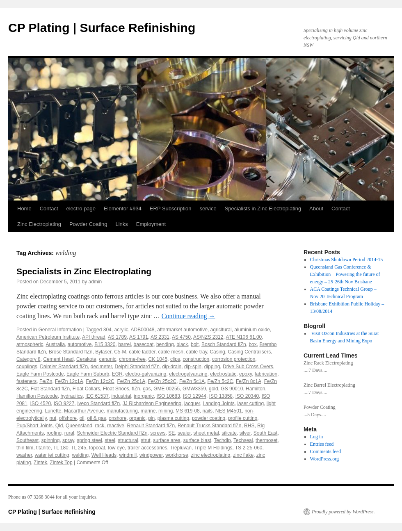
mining (165, 411)
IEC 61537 (97, 396)
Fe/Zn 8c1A (248, 381)
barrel (124, 344)
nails (207, 411)
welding (80, 455)
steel (110, 440)
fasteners (26, 381)
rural (69, 433)
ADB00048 (143, 330)
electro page (81, 208)
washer (24, 455)
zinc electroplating (210, 455)
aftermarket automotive (182, 330)
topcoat (97, 448)
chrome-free (132, 359)
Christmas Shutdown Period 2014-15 (346, 259)
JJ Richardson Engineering (152, 403)
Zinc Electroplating (39, 224)
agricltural (221, 330)
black (182, 344)
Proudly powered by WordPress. (343, 512)
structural (128, 440)
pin (151, 418)
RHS (249, 425)
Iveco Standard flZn (98, 403)
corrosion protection (233, 359)
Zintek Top (61, 462)
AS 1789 (117, 337)
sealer (184, 433)
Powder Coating (88, 224)
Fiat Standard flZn (50, 389)
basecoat (144, 344)
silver (245, 433)
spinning (50, 440)
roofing (54, 433)
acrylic (121, 330)
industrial (121, 396)
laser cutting (250, 403)
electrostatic (223, 374)
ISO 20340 (247, 396)
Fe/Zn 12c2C (100, 381)
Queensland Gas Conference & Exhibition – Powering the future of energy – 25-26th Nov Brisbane (345, 274)
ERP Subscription (171, 208)
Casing (217, 352)
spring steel (89, 440)
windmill (128, 455)
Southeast (27, 440)
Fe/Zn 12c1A (69, 381)
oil (82, 418)
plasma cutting (173, 418)
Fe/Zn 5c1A (192, 381)
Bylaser (103, 352)
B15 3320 (104, 344)
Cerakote (86, 359)
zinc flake (243, 455)
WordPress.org (324, 459)
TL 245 (78, 448)
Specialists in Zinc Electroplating (263, 208)
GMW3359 (194, 389)
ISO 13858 (221, 396)
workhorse (176, 455)
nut (52, 418)
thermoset (266, 440)
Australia (55, 344)
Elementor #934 (123, 208)
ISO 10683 (168, 396)
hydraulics (71, 396)
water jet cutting (52, 455)
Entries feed (322, 444)
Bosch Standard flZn (223, 344)
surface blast (197, 440)
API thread (93, 337)
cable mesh (170, 352)
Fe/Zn (45, 381)
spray (68, 440)
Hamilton (255, 389)
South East (266, 433)
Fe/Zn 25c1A (131, 381)
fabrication (266, 374)
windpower (151, 455)
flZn (136, 389)
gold (213, 389)
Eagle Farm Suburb (87, 374)
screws (157, 433)
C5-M (120, 352)
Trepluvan (181, 448)
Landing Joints (218, 403)
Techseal (243, 440)
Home (24, 208)
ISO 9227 (64, 403)
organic (137, 418)
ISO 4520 (40, 403)
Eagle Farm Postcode (40, 374)
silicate (229, 433)
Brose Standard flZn (71, 352)
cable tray (196, 352)
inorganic (144, 396)
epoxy (245, 374)
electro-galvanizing (145, 374)
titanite (43, 448)
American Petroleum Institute (48, 337)
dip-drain (172, 366)
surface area (166, 440)
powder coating (208, 418)
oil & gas (96, 418)
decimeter (101, 366)
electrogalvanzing (188, 374)
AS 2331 (160, 337)
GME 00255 (166, 389)
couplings (26, 366)
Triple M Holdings (213, 448)
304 (107, 330)
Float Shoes (116, 389)
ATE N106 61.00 (244, 337)
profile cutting (242, 418)
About (316, 208)
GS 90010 (232, 389)
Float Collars (86, 389)
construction (196, 359)
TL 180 (61, 448)
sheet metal (206, 433)
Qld (59, 425)
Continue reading (188, 315)
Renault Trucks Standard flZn (209, 425)
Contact (49, 208)
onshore (117, 418)
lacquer (192, 403)
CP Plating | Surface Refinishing (101, 27)
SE (171, 433)
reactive (115, 425)
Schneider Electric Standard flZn (112, 433)
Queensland (79, 425)
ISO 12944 (194, 396)
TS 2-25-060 (249, 448)
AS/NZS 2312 (208, 337)
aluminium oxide (252, 330)
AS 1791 (138, 337)
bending (165, 344)
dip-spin (192, 366)
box (252, 344)
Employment (151, 224)
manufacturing (122, 411)
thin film (24, 448)
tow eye (116, 448)
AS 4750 (181, 337)
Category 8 (28, 359)
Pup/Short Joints (34, 425)
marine (148, 411)
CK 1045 (158, 359)
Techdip (222, 440)
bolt (195, 344)
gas (147, 389)
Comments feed (325, 451)
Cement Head (58, 359)
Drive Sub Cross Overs (248, 366)
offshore (68, 418)
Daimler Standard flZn (64, 366)
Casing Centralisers (249, 352)
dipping (212, 366)
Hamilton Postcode (37, 396)
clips (175, 359)
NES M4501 (228, 411)
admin (95, 282)
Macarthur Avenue (84, 411)
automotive (80, 344)
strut (145, 440)
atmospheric (29, 344)
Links (121, 224)
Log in (316, 437)
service (208, 208)
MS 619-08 (188, 411)
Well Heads (103, 455)
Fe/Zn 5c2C (220, 381)
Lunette (53, 411)
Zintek (40, 462)
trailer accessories (147, 448)
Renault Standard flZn (151, 425)
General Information (60, 330)
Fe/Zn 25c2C (162, 381)
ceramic (107, 359)
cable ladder (142, 352)
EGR (117, 374)
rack (99, 425)
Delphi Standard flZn (136, 366)
